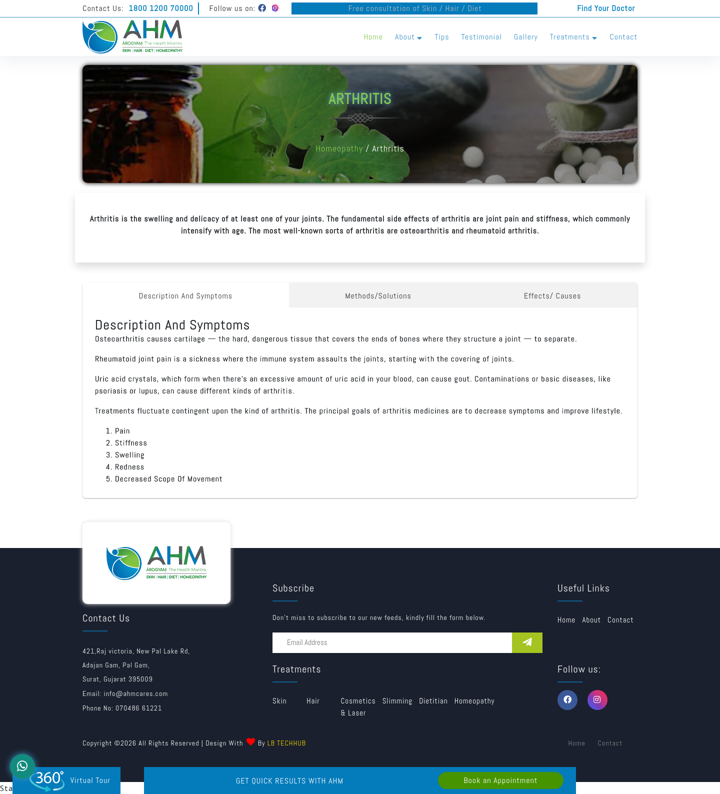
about (591, 619)
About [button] (408, 37)
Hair (313, 701)
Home (373, 37)
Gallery (526, 37)
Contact (624, 37)
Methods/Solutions (378, 295)
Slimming (397, 701)
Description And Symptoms (186, 295)
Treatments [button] (574, 37)
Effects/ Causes (553, 295)
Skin (279, 701)
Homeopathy (339, 148)
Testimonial (482, 37)
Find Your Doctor (606, 8)
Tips (441, 37)
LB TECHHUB (287, 743)
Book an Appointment (501, 780)
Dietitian (433, 701)
